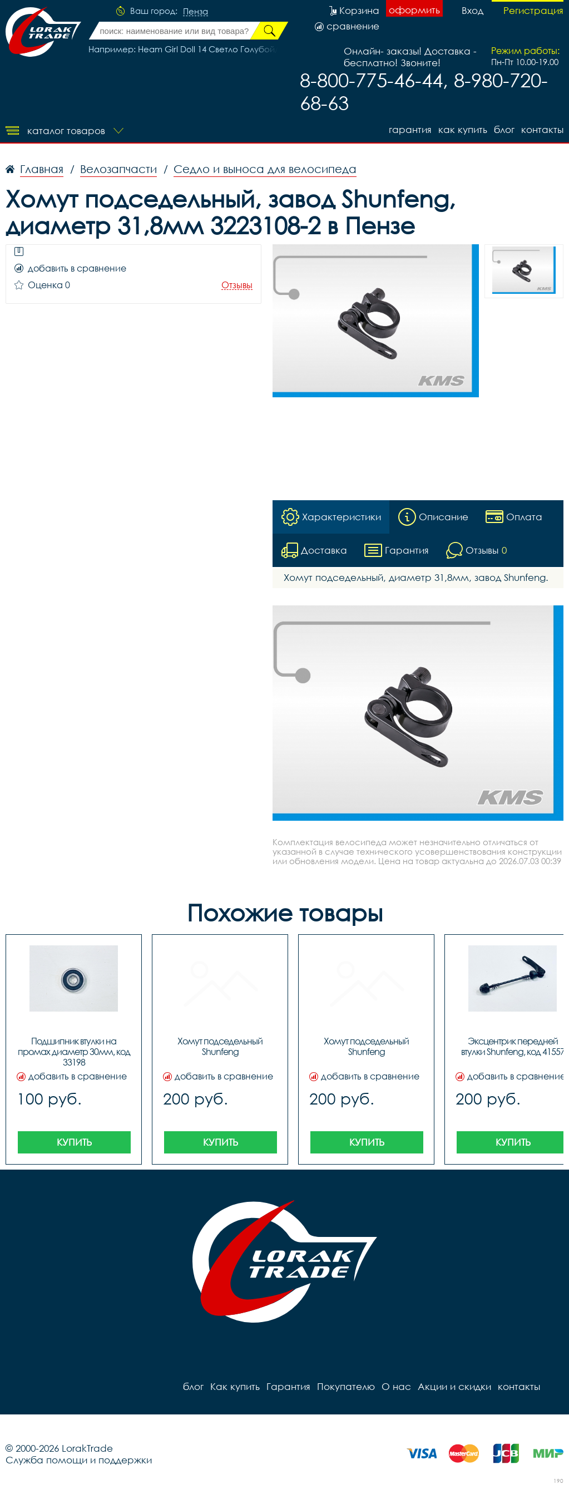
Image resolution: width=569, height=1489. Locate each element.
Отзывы (237, 285)
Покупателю (346, 1386)
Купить (74, 1142)
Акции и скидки (454, 1386)
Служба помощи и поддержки (79, 1460)
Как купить (462, 129)
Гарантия (410, 129)
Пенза (195, 11)
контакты (542, 129)
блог (504, 129)
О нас (396, 1386)
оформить (414, 10)
